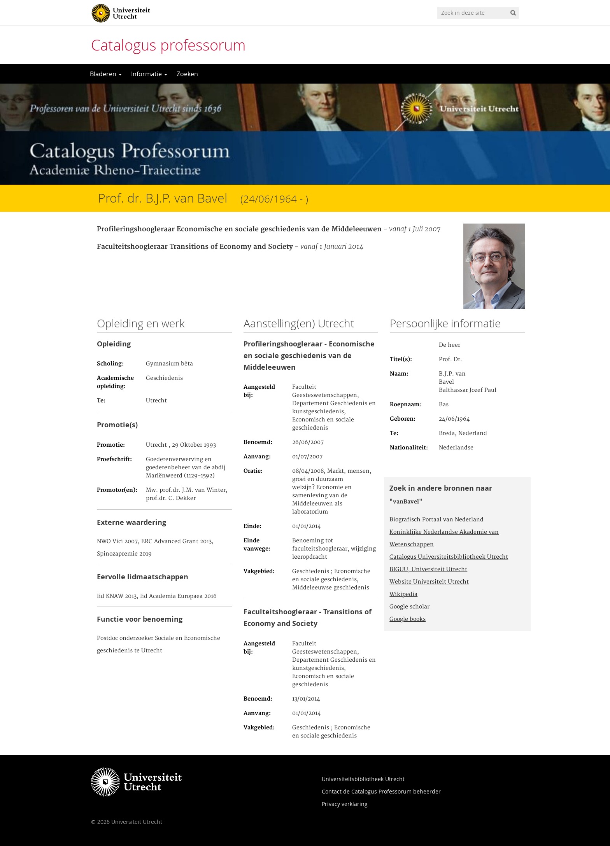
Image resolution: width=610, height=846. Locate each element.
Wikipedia (403, 594)
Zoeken (187, 74)
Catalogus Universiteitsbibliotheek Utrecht (448, 557)
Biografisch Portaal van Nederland (436, 519)
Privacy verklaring (345, 804)
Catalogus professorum (168, 45)
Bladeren (106, 74)
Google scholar (409, 606)
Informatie (149, 74)
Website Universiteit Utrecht (429, 582)
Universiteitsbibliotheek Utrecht (363, 779)
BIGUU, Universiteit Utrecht (428, 569)
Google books (407, 619)
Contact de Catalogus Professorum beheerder (381, 791)
